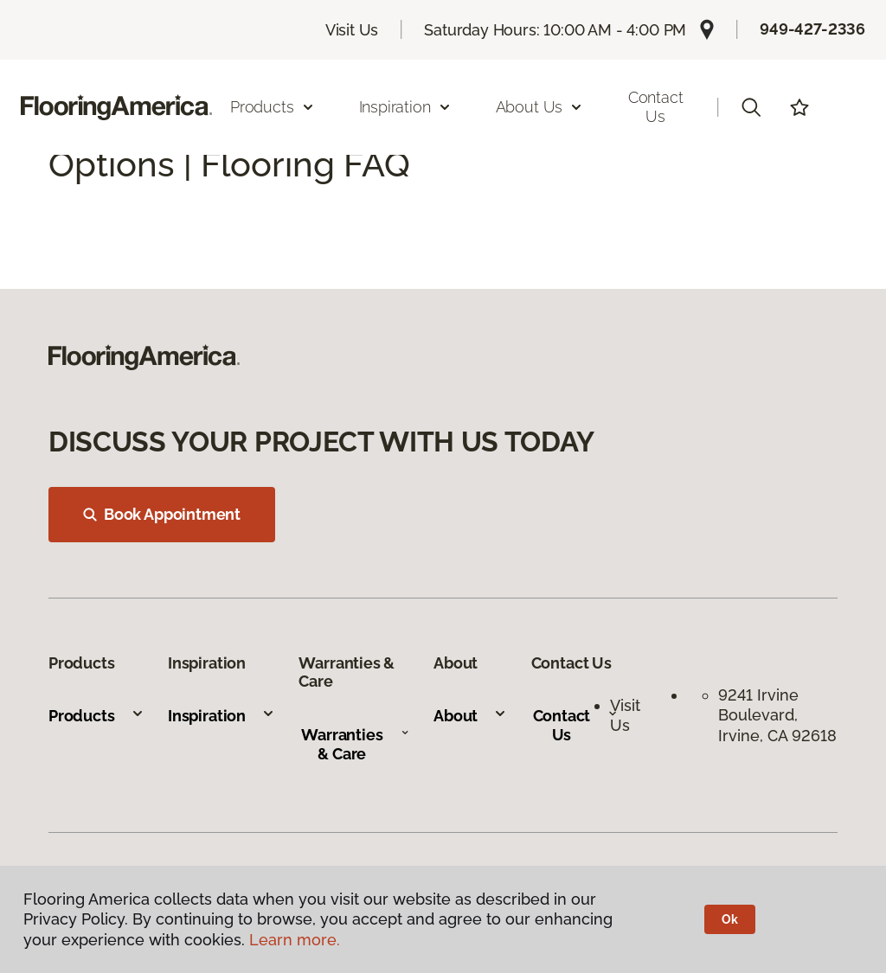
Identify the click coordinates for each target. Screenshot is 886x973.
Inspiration (221, 716)
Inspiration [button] (405, 107)
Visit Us (352, 30)
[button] (751, 107)
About (470, 716)
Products (96, 716)
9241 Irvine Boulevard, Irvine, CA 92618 (777, 715)
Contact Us (656, 106)
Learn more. (294, 940)
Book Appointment (162, 514)
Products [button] (272, 107)
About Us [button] (540, 107)
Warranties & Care (355, 744)
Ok (730, 919)
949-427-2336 (812, 29)
